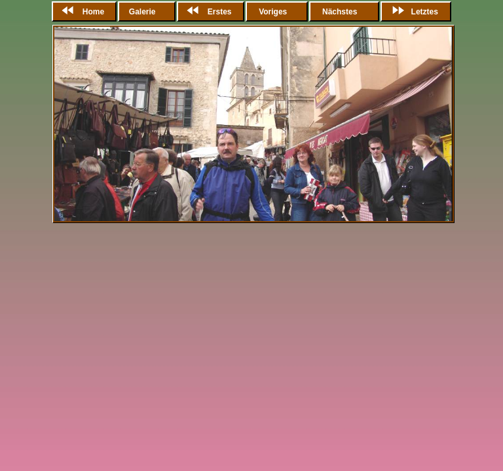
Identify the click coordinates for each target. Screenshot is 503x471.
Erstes (206, 11)
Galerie (143, 11)
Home (80, 11)
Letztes (411, 11)
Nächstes (340, 11)
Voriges (273, 11)
